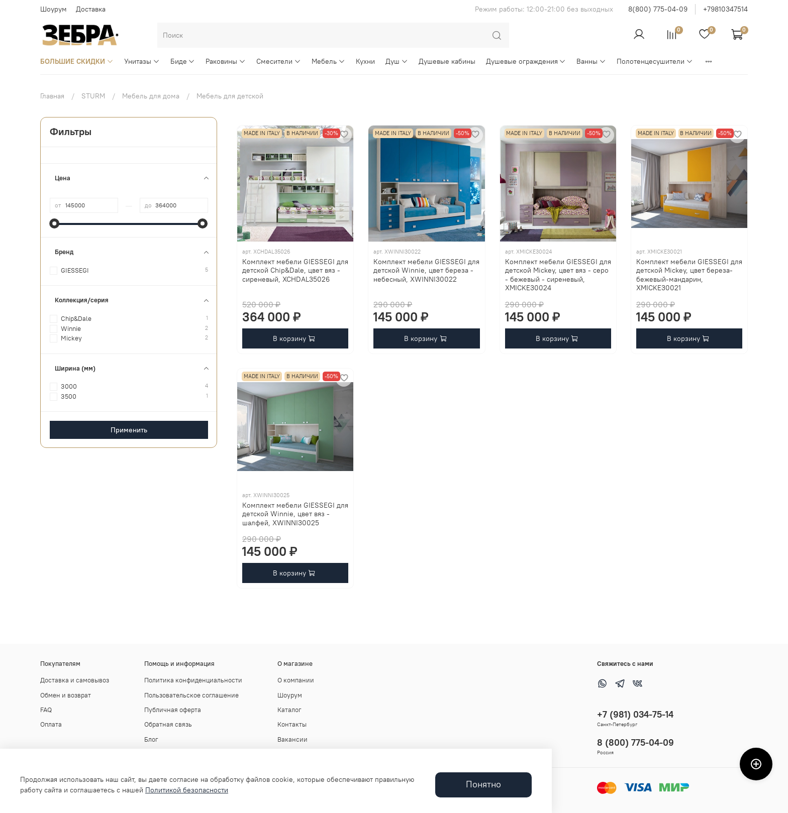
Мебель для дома (150, 95)
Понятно (483, 784)
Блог (151, 739)
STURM (93, 95)
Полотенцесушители (655, 61)
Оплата (51, 724)
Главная (52, 95)
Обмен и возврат (65, 695)
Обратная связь (168, 724)
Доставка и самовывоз (74, 680)
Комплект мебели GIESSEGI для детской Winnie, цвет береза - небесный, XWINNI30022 (426, 270)
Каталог (289, 710)
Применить (129, 429)
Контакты (292, 724)
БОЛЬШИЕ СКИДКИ (77, 61)
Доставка (91, 9)
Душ (396, 61)
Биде (182, 61)
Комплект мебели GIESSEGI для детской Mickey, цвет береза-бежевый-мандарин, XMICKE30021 (689, 275)
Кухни (365, 61)
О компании (295, 680)
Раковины (226, 61)
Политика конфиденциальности (193, 680)
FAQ (46, 710)
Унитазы (142, 61)
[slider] (54, 223)
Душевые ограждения (526, 61)
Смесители (278, 61)
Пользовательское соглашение (191, 695)
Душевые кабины (447, 61)
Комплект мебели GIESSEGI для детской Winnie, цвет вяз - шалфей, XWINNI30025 (295, 514)
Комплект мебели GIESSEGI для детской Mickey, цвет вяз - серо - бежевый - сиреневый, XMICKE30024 (558, 275)
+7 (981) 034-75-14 (635, 714)
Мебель (328, 61)
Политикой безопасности (186, 789)
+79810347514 (725, 9)
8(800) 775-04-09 (657, 9)
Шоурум (53, 9)
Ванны (591, 61)
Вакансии (292, 739)
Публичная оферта (172, 710)
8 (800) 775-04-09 (635, 742)
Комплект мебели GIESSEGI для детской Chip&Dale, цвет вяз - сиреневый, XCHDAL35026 (295, 270)
